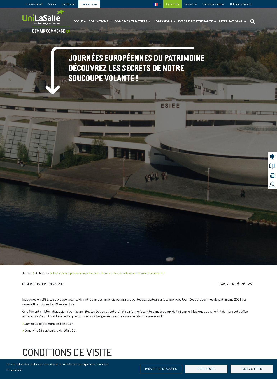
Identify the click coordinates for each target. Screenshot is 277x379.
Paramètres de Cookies (161, 369)
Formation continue (213, 4)
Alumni (52, 4)
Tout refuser (206, 369)
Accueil (26, 273)
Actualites (42, 273)
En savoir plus (14, 370)
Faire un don (89, 4)
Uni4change (68, 4)
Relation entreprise (241, 4)
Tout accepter (251, 369)
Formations (172, 4)
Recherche (191, 4)
